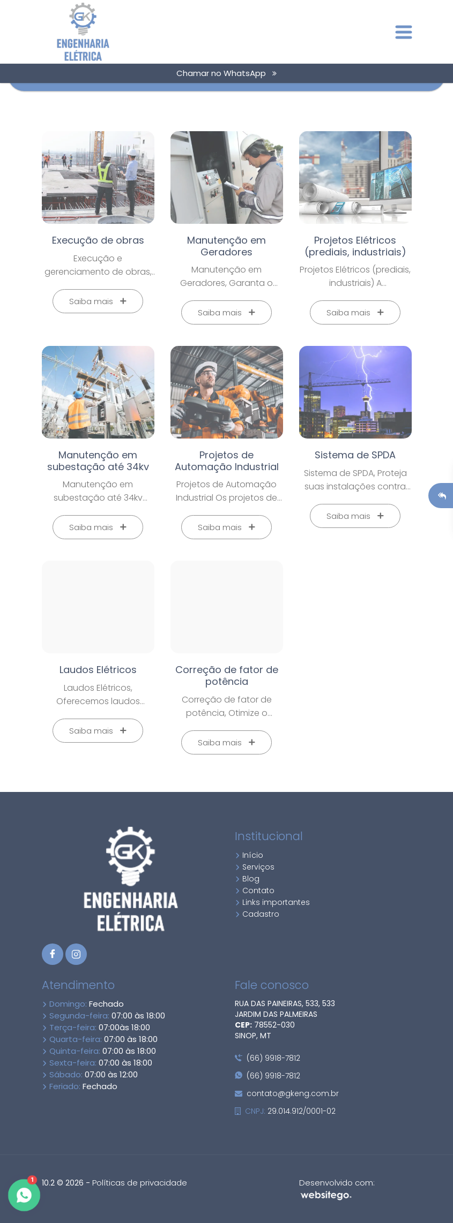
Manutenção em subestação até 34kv (98, 460)
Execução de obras (98, 240)
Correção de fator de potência (226, 675)
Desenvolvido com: (337, 1189)
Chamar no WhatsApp (226, 73)
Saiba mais (98, 301)
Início (249, 855)
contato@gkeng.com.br (287, 1093)
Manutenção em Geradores (226, 246)
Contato (254, 890)
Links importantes (272, 902)
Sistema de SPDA (355, 455)
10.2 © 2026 (63, 1182)
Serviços (254, 867)
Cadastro (257, 914)
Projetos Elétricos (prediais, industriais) (355, 246)
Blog (247, 878)
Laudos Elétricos (98, 669)
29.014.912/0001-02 (285, 1111)
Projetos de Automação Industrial (227, 460)
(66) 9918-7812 (267, 1058)
